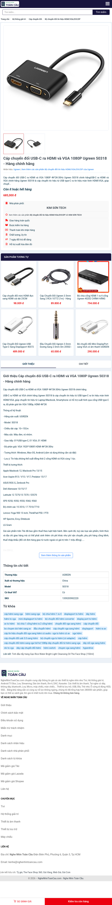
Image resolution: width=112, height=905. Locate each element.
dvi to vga (9, 648)
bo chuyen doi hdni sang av (17, 628)
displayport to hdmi (73, 614)
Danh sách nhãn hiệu (12, 743)
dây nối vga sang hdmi (94, 643)
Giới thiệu (28, 364)
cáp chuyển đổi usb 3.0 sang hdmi (21, 638)
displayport (87, 628)
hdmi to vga (10, 619)
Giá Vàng (47, 872)
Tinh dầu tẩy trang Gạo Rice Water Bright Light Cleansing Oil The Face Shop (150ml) (53, 654)
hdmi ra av (101, 628)
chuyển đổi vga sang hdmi (68, 623)
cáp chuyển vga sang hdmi (66, 628)
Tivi (3, 806)
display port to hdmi (87, 619)
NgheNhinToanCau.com (50, 878)
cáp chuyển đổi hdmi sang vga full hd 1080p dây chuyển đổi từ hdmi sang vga (42, 643)
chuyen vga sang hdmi (69, 648)
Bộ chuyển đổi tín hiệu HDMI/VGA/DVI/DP (63, 19)
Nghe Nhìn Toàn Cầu (73, 878)
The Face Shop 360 (32, 872)
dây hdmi (90, 614)
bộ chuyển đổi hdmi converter (59, 619)
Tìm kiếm (101, 12)
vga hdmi (77, 633)
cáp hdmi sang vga (13, 614)
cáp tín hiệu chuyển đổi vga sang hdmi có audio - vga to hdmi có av (37, 633)
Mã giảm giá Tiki (10, 766)
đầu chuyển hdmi (42, 628)
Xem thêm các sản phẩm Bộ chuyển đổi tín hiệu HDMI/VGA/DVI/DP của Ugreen (58, 169)
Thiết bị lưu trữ (9, 829)
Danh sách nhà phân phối (15, 750)
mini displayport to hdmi (30, 619)
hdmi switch (50, 648)
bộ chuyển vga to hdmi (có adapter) (57, 638)
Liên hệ (5, 788)
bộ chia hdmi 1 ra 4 (52, 614)
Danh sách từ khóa (11, 758)
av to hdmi (9, 623)
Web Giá (57, 872)
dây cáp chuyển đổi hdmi (28, 648)
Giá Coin (66, 872)
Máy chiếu (6, 836)
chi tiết (83, 364)
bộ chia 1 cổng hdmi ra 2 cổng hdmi (34, 623)
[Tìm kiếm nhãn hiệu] (47, 12)
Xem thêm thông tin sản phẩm (56, 555)
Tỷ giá (19, 872)
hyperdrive (88, 648)
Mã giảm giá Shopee (12, 781)
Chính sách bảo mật (12, 712)
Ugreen (17, 169)
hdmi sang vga (33, 614)
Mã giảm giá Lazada (12, 773)
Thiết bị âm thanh (10, 821)
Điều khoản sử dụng (12, 720)
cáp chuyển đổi (91, 623)
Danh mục (6, 735)
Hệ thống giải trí (19, 19)
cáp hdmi (82, 638)
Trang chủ (5, 19)
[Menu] (108, 3)
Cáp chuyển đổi (35, 19)
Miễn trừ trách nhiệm (12, 728)
